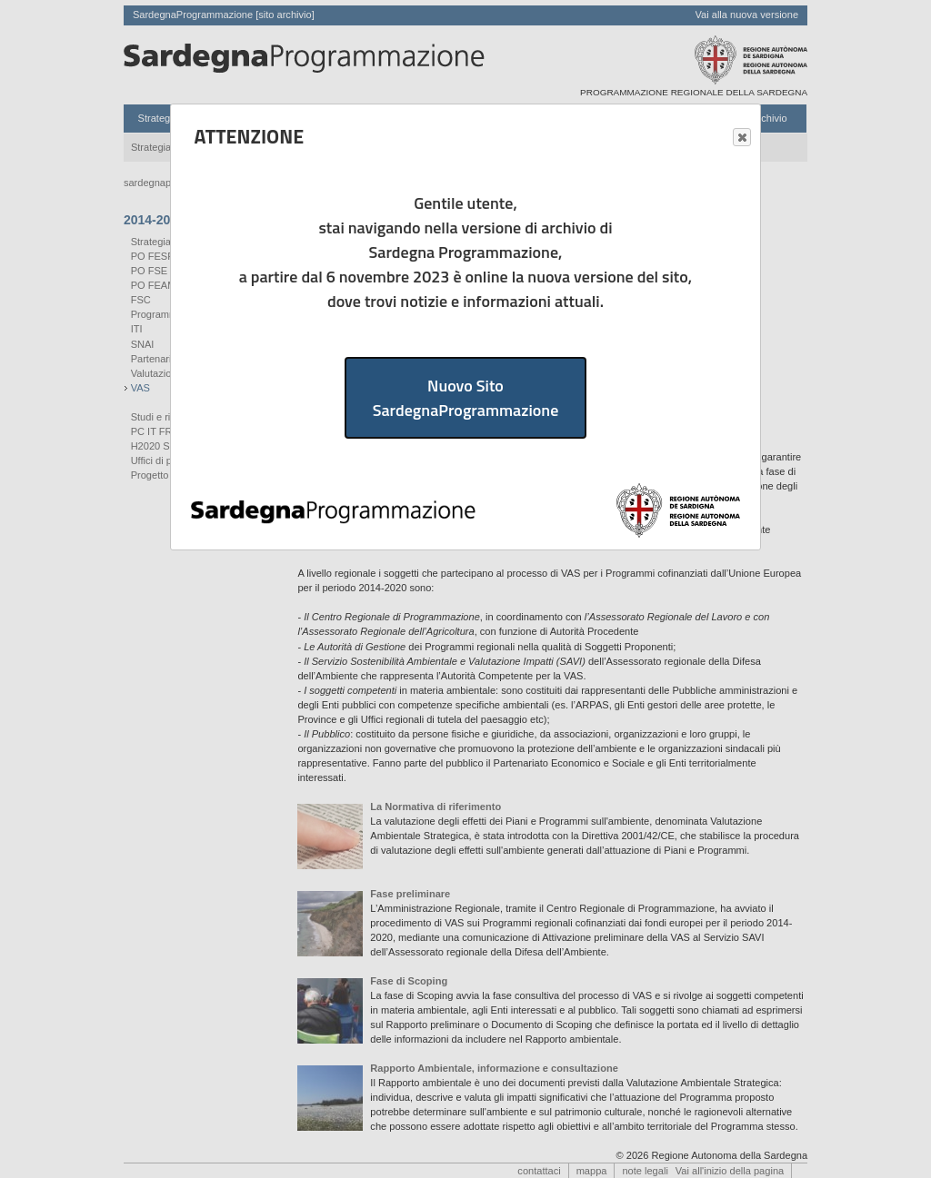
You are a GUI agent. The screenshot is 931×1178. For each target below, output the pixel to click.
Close (741, 138)
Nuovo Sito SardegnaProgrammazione (466, 397)
